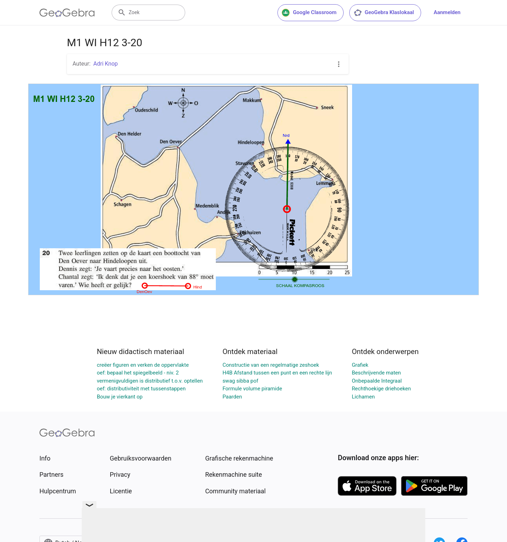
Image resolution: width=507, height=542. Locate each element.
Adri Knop (105, 63)
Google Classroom (309, 12)
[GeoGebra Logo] (67, 12)
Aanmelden (447, 12)
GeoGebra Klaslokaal (383, 12)
